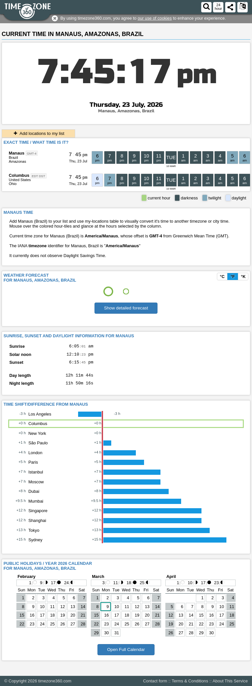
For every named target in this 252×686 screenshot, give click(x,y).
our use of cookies (154, 18)
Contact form (155, 680)
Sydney (35, 544)
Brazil (13, 157)
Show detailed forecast (126, 308)
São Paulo (38, 447)
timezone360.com (54, 680)
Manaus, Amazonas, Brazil (126, 111)
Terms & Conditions (190, 680)
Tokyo (33, 535)
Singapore (37, 515)
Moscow (36, 486)
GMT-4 (31, 153)
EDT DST (38, 175)
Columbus (19, 175)
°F (233, 276)
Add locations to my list (38, 133)
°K (243, 276)
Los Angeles (39, 419)
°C (222, 276)
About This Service (230, 680)
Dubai (33, 496)
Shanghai (37, 525)
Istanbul (35, 476)
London (35, 457)
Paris (33, 467)
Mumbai (35, 506)
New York (37, 438)
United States (20, 180)
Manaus (17, 153)
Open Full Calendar (126, 654)
